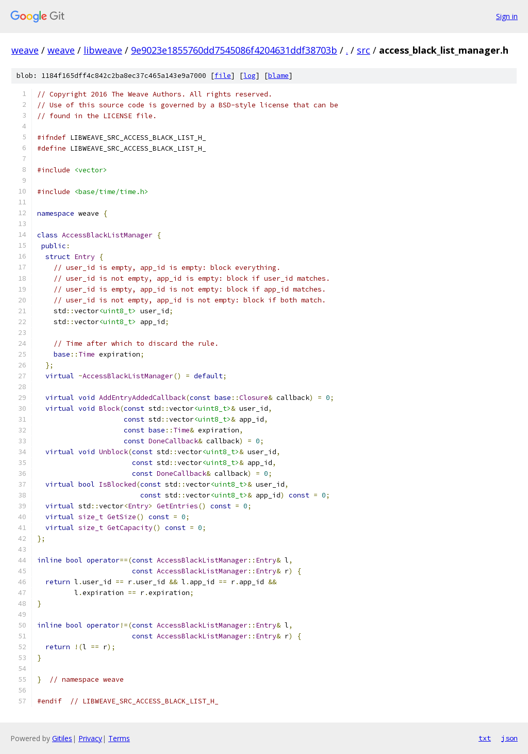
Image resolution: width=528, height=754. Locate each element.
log (249, 75)
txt (484, 738)
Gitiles (62, 738)
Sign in (507, 16)
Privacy (90, 738)
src (363, 50)
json (509, 738)
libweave (103, 50)
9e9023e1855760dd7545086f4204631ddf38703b (234, 50)
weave (25, 50)
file (222, 75)
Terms (119, 738)
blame (278, 75)
